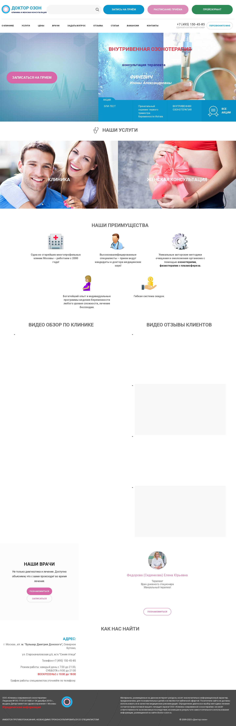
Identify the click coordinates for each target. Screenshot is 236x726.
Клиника (59, 179)
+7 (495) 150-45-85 (191, 24)
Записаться (39, 598)
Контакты (152, 25)
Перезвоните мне (219, 25)
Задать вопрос (76, 25)
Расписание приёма (168, 9)
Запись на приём (124, 9)
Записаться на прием (31, 78)
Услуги (26, 25)
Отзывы (98, 25)
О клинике (8, 25)
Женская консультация (177, 179)
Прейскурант (212, 9)
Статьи (115, 25)
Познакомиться (39, 591)
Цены (41, 25)
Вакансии (133, 25)
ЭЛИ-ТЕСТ (110, 106)
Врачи (55, 25)
